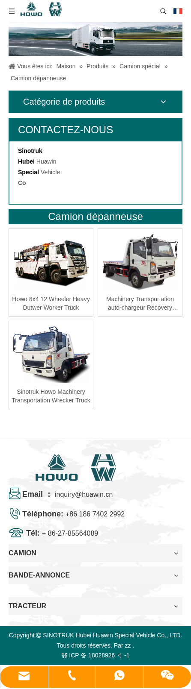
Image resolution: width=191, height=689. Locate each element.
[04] (95, 39)
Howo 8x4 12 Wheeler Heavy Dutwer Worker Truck (51, 303)
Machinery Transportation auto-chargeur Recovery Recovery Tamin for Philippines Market (140, 304)
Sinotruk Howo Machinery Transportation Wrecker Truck (51, 396)
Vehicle (50, 172)
